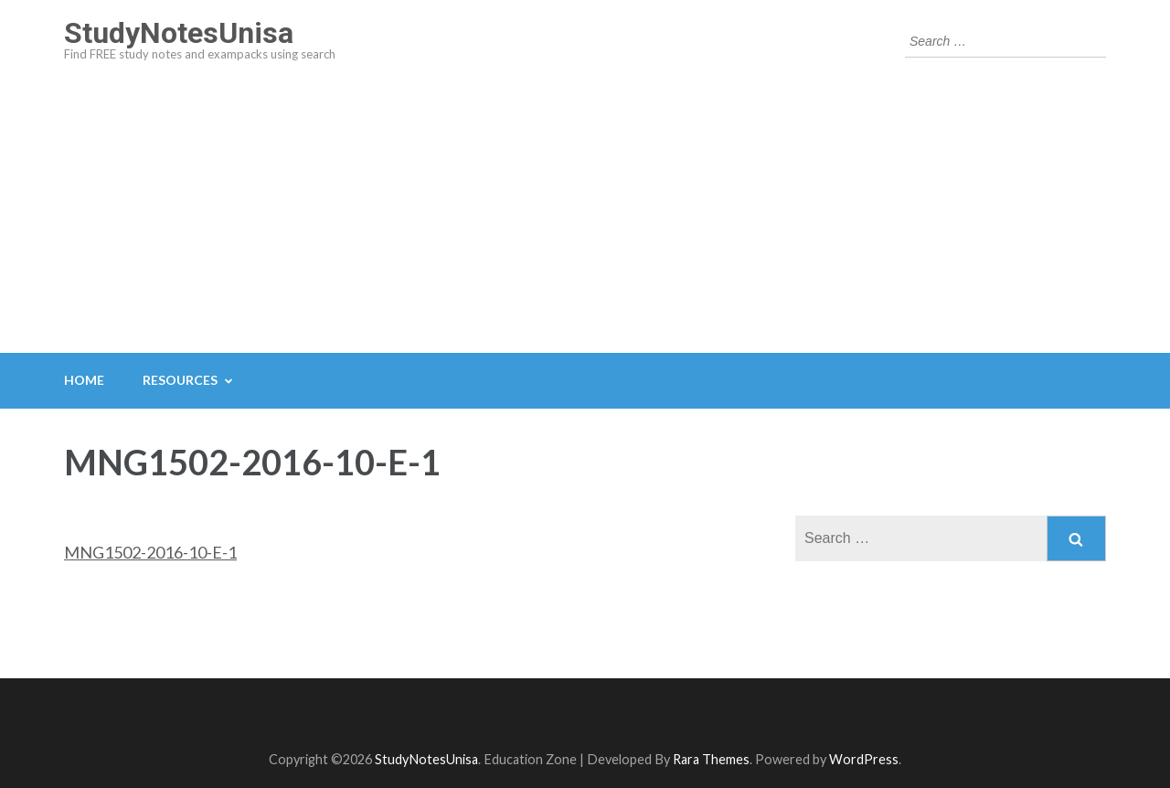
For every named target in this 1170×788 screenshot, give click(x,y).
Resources (180, 380)
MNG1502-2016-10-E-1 (150, 552)
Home (84, 380)
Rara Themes (711, 759)
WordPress (864, 759)
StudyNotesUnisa (178, 33)
